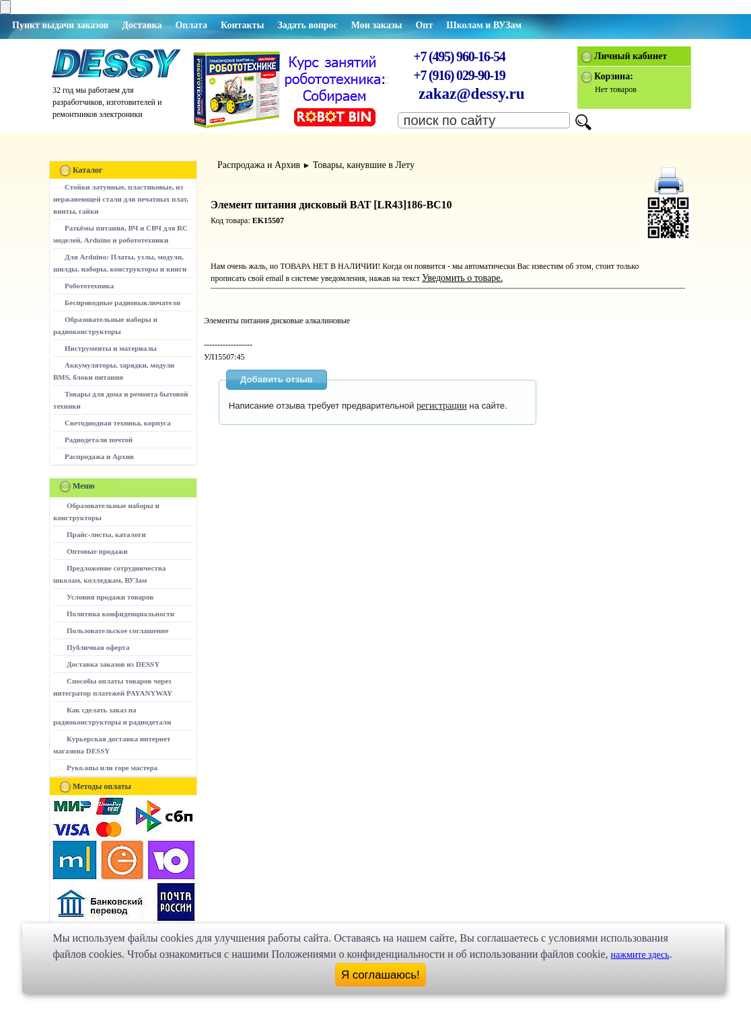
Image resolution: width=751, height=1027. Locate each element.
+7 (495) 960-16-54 (459, 56)
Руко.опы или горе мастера (112, 768)
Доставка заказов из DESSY (113, 664)
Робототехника (89, 286)
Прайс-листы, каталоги (106, 534)
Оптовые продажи (97, 551)
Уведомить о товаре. (462, 278)
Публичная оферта (98, 647)
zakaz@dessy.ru (472, 93)
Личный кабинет (630, 56)
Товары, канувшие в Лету (364, 165)
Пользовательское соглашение (117, 630)
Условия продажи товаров (110, 597)
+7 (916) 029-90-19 (459, 75)
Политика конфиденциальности (120, 614)
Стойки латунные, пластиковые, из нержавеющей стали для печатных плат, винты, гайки (120, 199)
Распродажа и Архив (99, 456)
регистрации (442, 406)
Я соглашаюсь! (380, 975)
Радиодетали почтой (99, 440)
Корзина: (613, 76)
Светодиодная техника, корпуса (118, 423)
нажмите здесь (640, 955)
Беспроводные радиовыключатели (122, 302)
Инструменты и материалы (111, 348)
